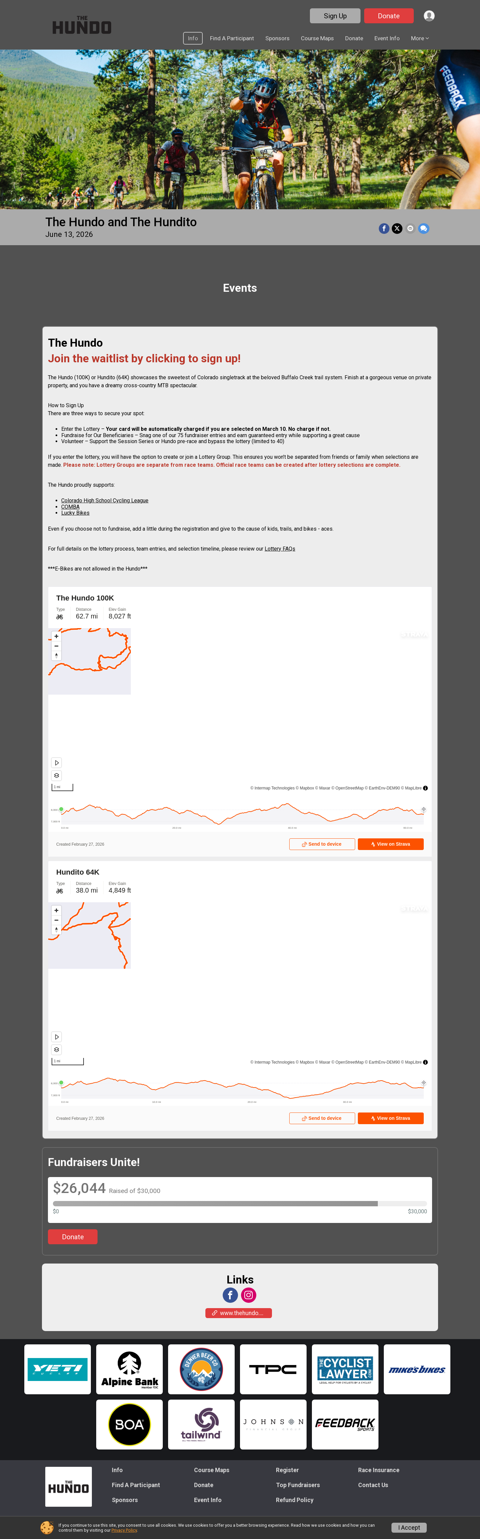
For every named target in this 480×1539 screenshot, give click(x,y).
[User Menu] (428, 16)
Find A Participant (232, 38)
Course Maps (317, 38)
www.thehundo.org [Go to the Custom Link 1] (240, 1313)
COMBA (70, 507)
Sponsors (277, 38)
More (417, 38)
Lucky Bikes (75, 513)
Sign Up (333, 16)
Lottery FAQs (280, 549)
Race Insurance (378, 1470)
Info (193, 38)
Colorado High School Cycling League (104, 500)
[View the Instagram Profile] (248, 1295)
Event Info (387, 38)
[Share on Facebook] (385, 229)
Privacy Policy (124, 1530)
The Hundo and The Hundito (121, 222)
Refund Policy (295, 1500)
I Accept (409, 1527)
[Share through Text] (423, 229)
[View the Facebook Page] (230, 1295)
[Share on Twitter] (398, 229)
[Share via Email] (410, 229)
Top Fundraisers (298, 1485)
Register (287, 1470)
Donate (387, 16)
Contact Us (373, 1485)
